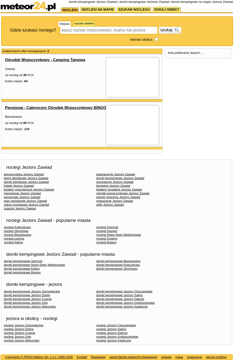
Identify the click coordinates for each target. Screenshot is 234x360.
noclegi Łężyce (14, 238)
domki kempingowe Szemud (23, 261)
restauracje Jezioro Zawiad (114, 201)
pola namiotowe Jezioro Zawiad (25, 201)
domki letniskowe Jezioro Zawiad (26, 182)
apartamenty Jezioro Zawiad (115, 174)
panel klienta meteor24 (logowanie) (133, 357)
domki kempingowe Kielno (22, 268)
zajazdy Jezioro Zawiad (20, 208)
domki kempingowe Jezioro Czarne (28, 299)
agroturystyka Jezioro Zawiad (24, 174)
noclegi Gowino (106, 238)
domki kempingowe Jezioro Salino (119, 295)
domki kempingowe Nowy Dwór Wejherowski (34, 265)
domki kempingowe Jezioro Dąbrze (120, 299)
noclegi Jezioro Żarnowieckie (23, 325)
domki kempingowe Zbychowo (117, 268)
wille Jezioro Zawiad (110, 204)
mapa (179, 357)
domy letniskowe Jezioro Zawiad (26, 178)
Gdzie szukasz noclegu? (33, 30)
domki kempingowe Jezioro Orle (26, 303)
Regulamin (98, 357)
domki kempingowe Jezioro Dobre (27, 295)
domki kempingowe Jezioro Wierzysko (30, 306)
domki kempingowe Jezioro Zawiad (120, 178)
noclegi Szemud (107, 227)
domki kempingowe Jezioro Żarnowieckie (32, 291)
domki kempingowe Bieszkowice (118, 261)
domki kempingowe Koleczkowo (118, 265)
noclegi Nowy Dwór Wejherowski (118, 235)
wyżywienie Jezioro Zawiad (114, 182)
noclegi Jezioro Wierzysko (21, 340)
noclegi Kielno (13, 242)
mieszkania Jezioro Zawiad (22, 193)
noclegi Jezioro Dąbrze (112, 333)
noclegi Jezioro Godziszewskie (117, 336)
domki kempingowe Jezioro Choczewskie (124, 291)
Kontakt (82, 357)
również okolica (141, 39)
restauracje (194, 357)
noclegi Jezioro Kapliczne (113, 340)
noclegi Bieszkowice (17, 235)
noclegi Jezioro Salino (111, 329)
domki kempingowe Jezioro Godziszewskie (125, 303)
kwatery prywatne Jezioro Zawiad (119, 189)
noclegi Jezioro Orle (17, 336)
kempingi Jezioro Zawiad (113, 185)
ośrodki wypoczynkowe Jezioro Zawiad (122, 193)
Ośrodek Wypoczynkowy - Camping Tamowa (45, 60)
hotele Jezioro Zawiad (19, 185)
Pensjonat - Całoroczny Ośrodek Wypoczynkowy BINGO (55, 108)
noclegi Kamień (106, 231)
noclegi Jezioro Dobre (19, 329)
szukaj (170, 30)
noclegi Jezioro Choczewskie (116, 325)
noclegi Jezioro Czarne (19, 333)
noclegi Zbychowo (16, 231)
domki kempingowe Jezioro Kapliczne (122, 306)
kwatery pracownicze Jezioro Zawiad (29, 189)
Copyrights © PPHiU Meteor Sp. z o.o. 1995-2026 (39, 357)
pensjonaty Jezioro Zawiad (22, 197)
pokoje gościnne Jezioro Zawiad (118, 197)
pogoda (166, 357)
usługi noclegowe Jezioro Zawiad (26, 204)
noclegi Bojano (106, 242)
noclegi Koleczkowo (17, 227)
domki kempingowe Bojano (22, 272)
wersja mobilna (216, 357)
